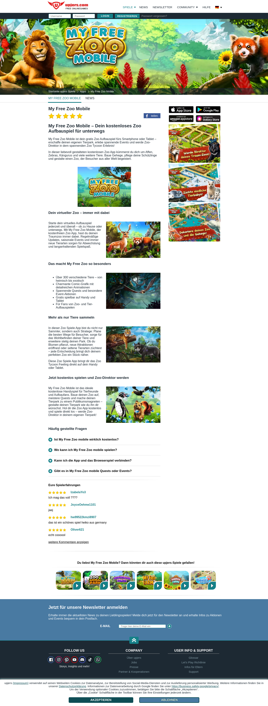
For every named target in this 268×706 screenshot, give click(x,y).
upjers (68, 5)
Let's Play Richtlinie (193, 662)
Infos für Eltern (193, 667)
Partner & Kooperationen (134, 671)
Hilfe (206, 7)
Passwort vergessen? (154, 16)
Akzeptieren (100, 700)
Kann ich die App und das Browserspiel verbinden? (93, 460)
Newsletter (162, 7)
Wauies (203, 580)
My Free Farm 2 (149, 580)
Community (186, 7)
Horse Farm (176, 580)
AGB (159, 62)
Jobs (134, 662)
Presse (134, 667)
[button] (134, 640)
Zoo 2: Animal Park (95, 580)
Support (194, 671)
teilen (154, 115)
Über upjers (134, 657)
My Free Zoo (68, 580)
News (143, 7)
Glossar (193, 657)
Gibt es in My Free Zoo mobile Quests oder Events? (93, 471)
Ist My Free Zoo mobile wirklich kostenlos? (86, 439)
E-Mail (148, 40)
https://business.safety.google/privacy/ (195, 686)
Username (151, 33)
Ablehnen (169, 700)
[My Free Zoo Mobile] (134, 56)
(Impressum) (20, 683)
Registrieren (127, 16)
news (89, 98)
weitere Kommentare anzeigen (68, 542)
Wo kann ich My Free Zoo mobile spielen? (85, 450)
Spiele (129, 7)
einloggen (180, 23)
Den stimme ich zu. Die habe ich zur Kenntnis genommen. (175, 66)
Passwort (151, 48)
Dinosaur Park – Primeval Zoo (122, 580)
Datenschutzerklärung (169, 66)
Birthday (150, 55)
